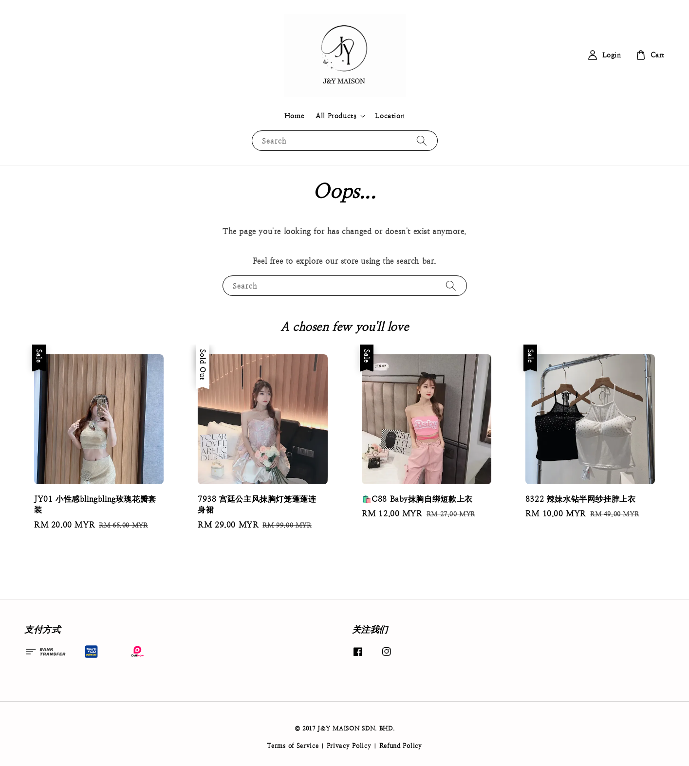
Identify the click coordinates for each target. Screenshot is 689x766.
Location (390, 116)
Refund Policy (400, 745)
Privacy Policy (349, 745)
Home (294, 116)
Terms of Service (292, 745)
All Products (336, 116)
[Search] (421, 140)
